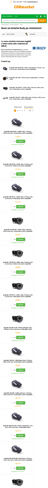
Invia (32, 371)
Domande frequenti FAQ (6, 410)
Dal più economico (28, 107)
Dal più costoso (18, 107)
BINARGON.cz (29, 480)
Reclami (3, 413)
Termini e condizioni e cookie (7, 415)
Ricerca (42, 20)
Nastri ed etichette (14, 24)
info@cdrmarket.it (32, 2)
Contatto (3, 401)
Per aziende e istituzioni (6, 420)
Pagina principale (5, 24)
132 (30, 110)
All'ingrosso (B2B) (5, 408)
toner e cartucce (32, 486)
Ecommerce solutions (21, 480)
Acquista (15, 141)
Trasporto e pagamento (6, 406)
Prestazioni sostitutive (6, 424)
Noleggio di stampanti (6, 422)
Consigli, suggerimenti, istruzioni (8, 403)
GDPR (2, 417)
